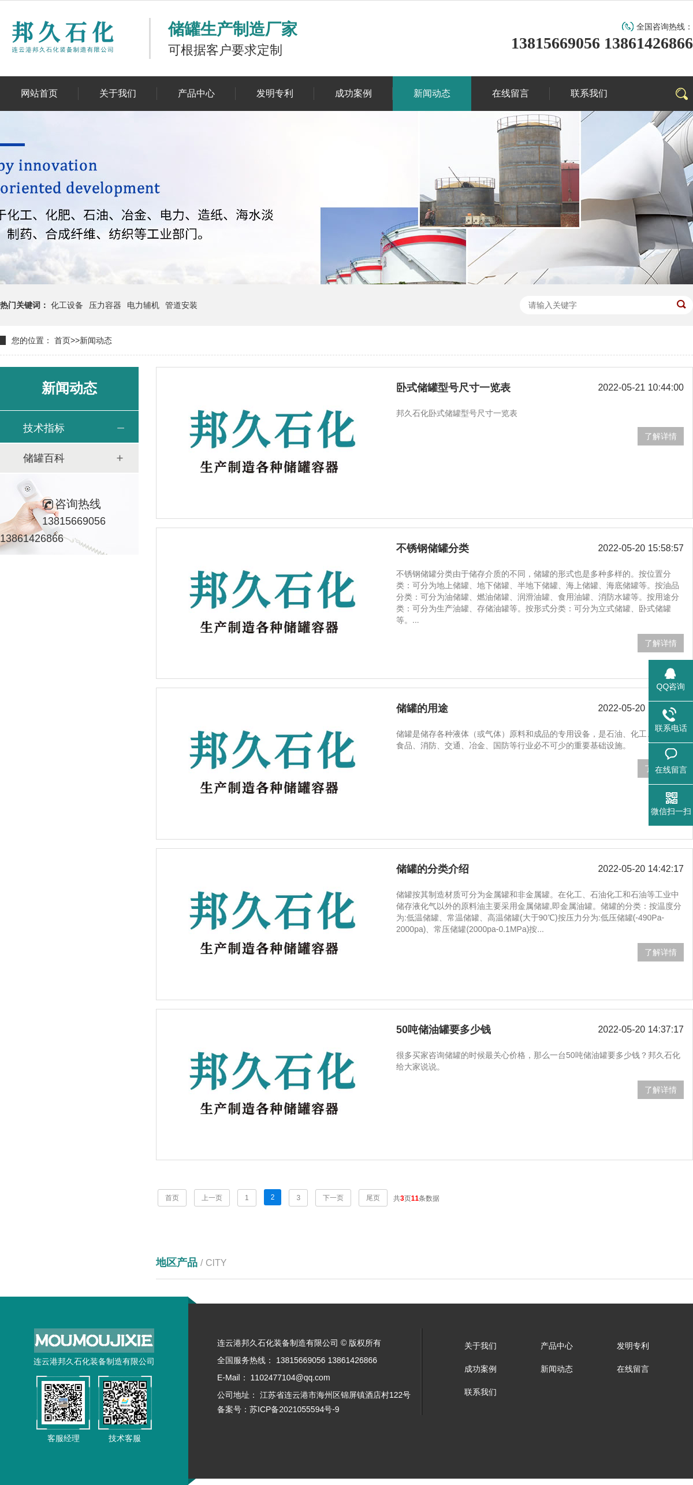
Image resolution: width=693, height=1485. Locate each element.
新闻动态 (96, 340)
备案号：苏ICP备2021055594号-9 (278, 1409)
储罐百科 (44, 458)
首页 (62, 340)
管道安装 (181, 305)
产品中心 (557, 1345)
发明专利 (633, 1345)
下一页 (333, 1198)
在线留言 (633, 1368)
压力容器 (105, 305)
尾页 (373, 1198)
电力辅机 (143, 305)
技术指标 (44, 428)
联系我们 (480, 1392)
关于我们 (480, 1345)
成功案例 (480, 1368)
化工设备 (67, 305)
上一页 (212, 1198)
